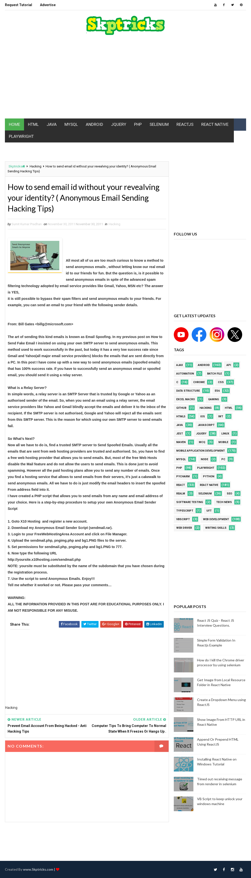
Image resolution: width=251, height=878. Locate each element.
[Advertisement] (125, 79)
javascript (206, 425)
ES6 (217, 390)
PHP (138, 124)
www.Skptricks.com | (39, 869)
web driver (184, 527)
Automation (185, 373)
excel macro (185, 399)
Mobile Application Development (200, 450)
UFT (209, 510)
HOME (14, 124)
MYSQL (71, 124)
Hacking (35, 166)
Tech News (224, 502)
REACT (180, 485)
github (181, 408)
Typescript (184, 510)
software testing (189, 502)
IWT (220, 416)
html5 (180, 416)
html (228, 408)
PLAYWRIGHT (21, 136)
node (204, 459)
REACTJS (184, 124)
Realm (180, 493)
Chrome (199, 382)
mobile (223, 442)
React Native (209, 485)
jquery (201, 433)
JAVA (52, 124)
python (208, 476)
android (204, 365)
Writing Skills (215, 527)
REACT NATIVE (214, 124)
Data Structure (188, 390)
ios (202, 416)
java (179, 425)
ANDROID (94, 124)
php (179, 467)
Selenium (205, 493)
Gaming (213, 399)
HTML (33, 124)
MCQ (202, 442)
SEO (229, 493)
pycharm (183, 476)
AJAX (179, 365)
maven (181, 442)
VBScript (183, 519)
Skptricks (17, 166)
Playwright (205, 467)
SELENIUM (159, 124)
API (228, 365)
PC (223, 459)
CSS (221, 382)
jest (179, 433)
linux (225, 433)
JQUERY (118, 124)
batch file (214, 373)
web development (216, 519)
